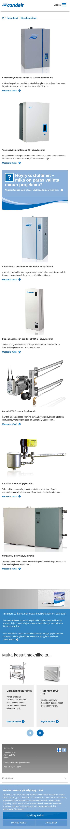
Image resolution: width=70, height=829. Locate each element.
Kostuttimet (12, 18)
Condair (13, 5)
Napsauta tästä (11, 90)
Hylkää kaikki (18, 822)
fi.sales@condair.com (21, 763)
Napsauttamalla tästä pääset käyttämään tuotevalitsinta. (34, 190)
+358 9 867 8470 (14, 767)
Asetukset (51, 822)
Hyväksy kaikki (34, 815)
